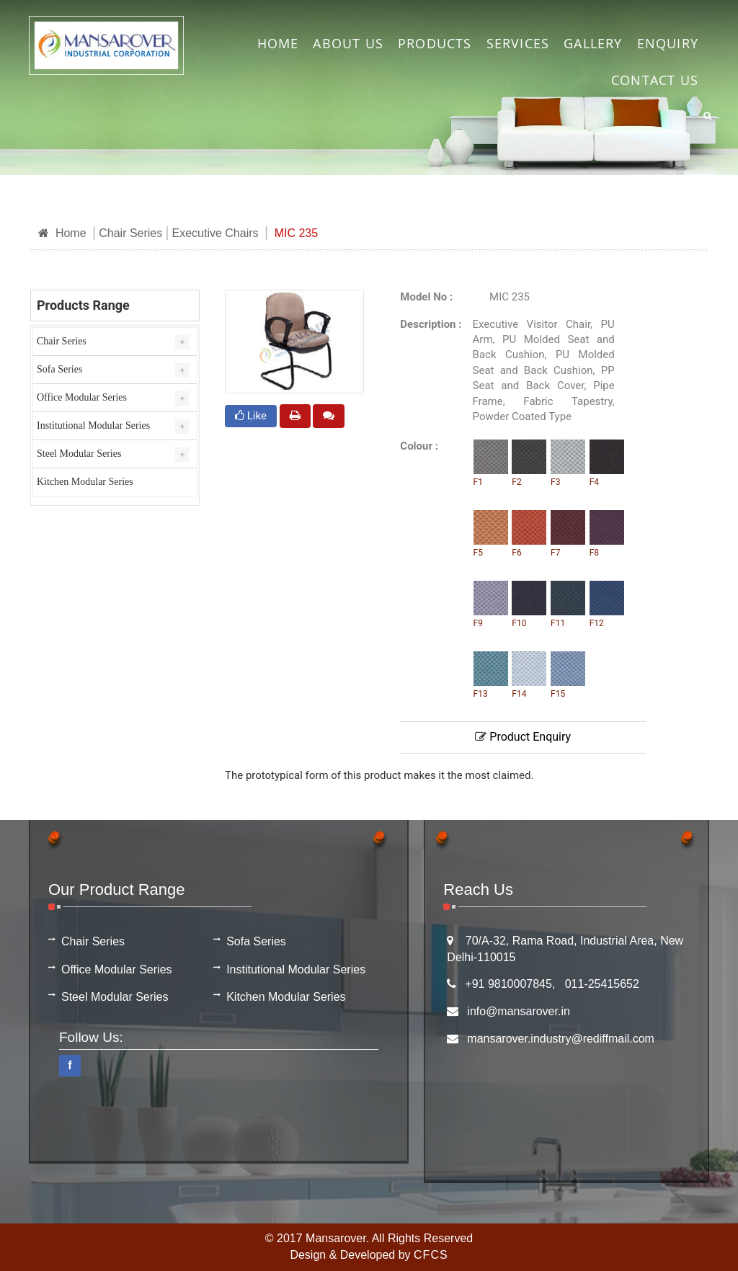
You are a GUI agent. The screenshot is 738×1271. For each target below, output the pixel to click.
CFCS (431, 1255)
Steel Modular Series (79, 453)
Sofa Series (59, 369)
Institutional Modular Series (93, 425)
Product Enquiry (523, 737)
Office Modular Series (82, 397)
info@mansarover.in (518, 1011)
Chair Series (130, 233)
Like (251, 415)
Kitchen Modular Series (85, 481)
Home (62, 233)
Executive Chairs (215, 233)
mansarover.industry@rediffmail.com (560, 1039)
